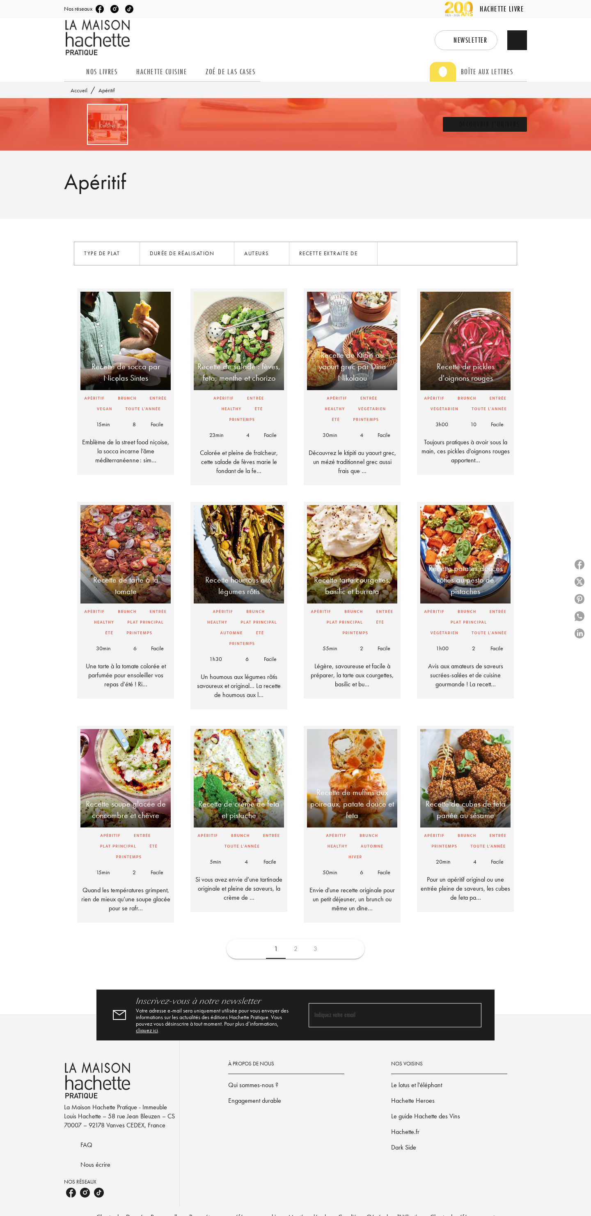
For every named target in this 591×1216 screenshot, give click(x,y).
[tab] (72, 72)
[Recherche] (517, 40)
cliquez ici (147, 1030)
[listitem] (99, 9)
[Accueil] (98, 37)
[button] (466, 40)
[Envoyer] (471, 1015)
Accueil (79, 90)
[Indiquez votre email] (385, 1015)
